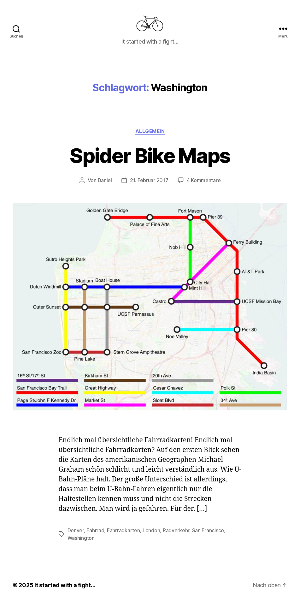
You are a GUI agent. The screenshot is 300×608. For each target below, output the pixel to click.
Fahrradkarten (123, 535)
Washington (81, 543)
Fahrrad (95, 535)
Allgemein (150, 136)
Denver (76, 535)
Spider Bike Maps (150, 160)
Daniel (105, 185)
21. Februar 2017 (149, 185)
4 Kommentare (204, 185)
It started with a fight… (65, 590)
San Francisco (208, 535)
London (151, 535)
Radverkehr (176, 535)
